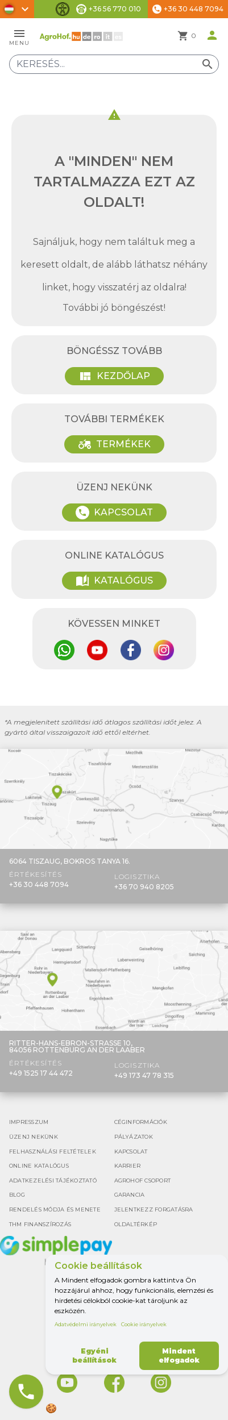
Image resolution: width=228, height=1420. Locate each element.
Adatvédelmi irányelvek (86, 1324)
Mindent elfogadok (179, 1355)
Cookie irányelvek (144, 1324)
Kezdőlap (114, 376)
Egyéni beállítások (94, 1355)
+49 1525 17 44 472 (41, 1073)
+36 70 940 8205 (144, 886)
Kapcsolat (114, 512)
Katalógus (114, 581)
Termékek (114, 444)
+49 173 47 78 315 (144, 1075)
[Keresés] (114, 64)
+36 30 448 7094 (39, 884)
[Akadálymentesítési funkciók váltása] (62, 9)
